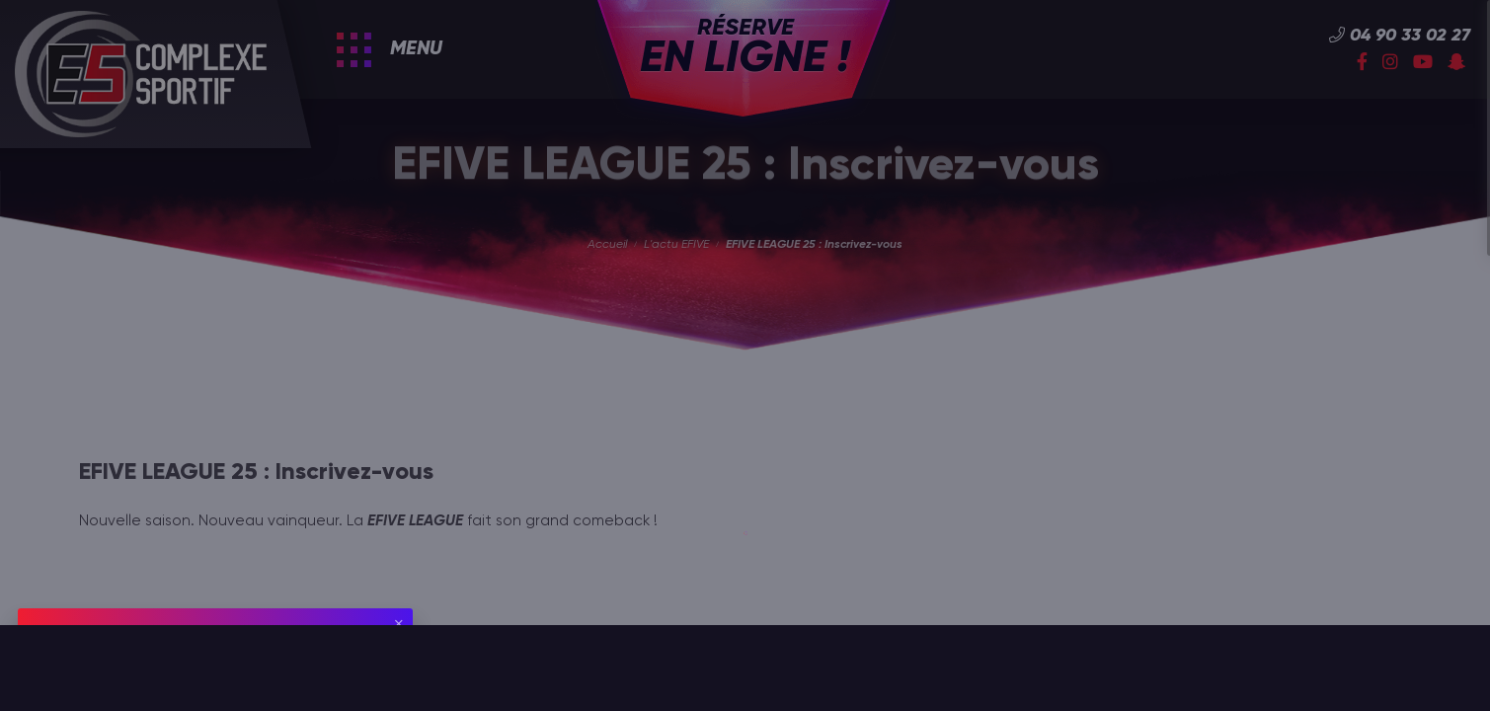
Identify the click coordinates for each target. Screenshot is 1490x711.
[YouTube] (1423, 63)
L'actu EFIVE (676, 245)
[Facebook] (1362, 63)
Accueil (607, 245)
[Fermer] (399, 624)
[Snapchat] (1456, 63)
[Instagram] (1390, 63)
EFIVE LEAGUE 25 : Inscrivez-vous (814, 245)
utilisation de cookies (212, 666)
